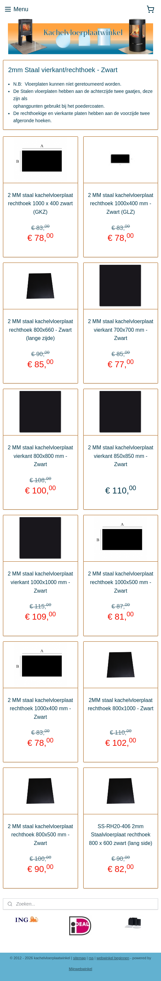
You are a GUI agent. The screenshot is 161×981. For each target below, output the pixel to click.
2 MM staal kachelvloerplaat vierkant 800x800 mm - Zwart (40, 456)
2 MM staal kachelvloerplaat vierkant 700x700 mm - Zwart (120, 330)
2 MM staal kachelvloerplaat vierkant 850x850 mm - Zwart (120, 456)
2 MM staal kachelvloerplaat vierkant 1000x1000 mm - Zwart (40, 582)
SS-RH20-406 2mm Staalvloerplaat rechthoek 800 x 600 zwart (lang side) (120, 835)
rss (91, 958)
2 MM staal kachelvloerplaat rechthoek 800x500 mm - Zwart (40, 835)
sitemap (79, 958)
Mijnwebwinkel (80, 969)
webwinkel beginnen (112, 958)
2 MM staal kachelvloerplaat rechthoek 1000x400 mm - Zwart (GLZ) (120, 203)
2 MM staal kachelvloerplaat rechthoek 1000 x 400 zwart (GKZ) (40, 203)
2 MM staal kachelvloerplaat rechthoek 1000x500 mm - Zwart (120, 582)
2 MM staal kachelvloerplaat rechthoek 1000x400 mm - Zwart (40, 708)
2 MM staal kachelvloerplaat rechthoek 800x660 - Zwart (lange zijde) (40, 330)
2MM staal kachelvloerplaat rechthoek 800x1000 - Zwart (120, 704)
